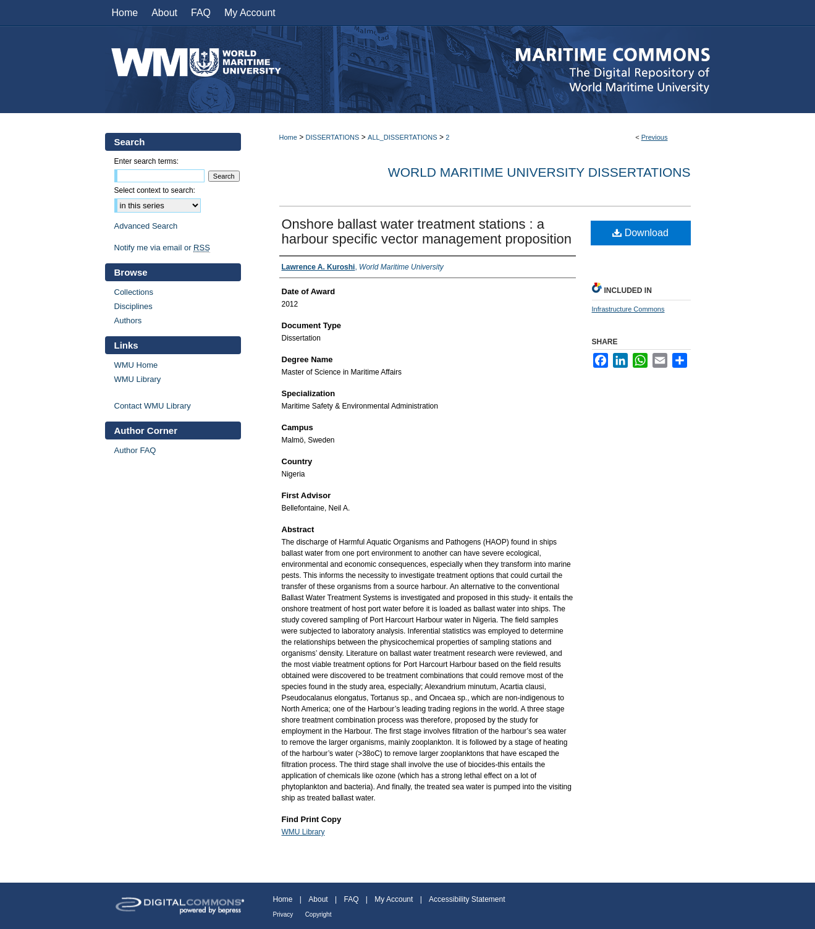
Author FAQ (135, 450)
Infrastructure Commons (628, 309)
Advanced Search (146, 226)
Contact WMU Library (152, 405)
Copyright (318, 914)
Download (640, 232)
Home (288, 137)
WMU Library (303, 832)
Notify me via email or (162, 247)
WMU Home (136, 365)
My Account (393, 899)
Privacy (283, 914)
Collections (134, 292)
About (317, 899)
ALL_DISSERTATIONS (402, 137)
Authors (128, 320)
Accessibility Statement (467, 899)
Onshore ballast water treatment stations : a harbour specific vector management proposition (427, 231)
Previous (654, 137)
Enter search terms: (146, 161)
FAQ (351, 899)
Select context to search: (154, 190)
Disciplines (133, 306)
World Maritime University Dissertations (539, 172)
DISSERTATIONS (333, 137)
